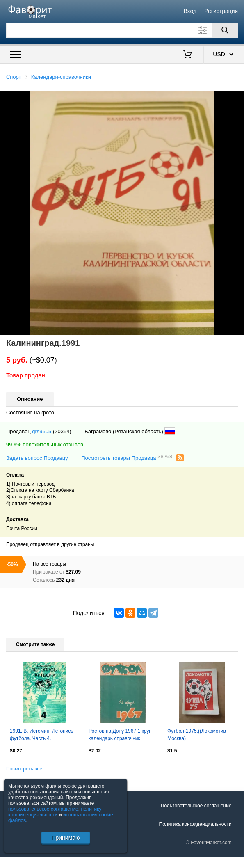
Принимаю (65, 837)
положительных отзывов (44, 444)
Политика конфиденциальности (195, 824)
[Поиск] (225, 30)
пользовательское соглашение (43, 809)
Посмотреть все (24, 769)
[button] (236, 98)
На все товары (49, 564)
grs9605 (41, 431)
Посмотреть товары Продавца (126, 457)
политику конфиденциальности (55, 812)
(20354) (62, 431)
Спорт (13, 77)
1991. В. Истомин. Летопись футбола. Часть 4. (41, 734)
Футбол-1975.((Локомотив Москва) (196, 734)
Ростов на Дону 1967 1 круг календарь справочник (120, 734)
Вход (189, 11)
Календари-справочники (61, 77)
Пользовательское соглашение (196, 806)
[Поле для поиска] (122, 30)
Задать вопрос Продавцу (37, 458)
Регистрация (221, 11)
